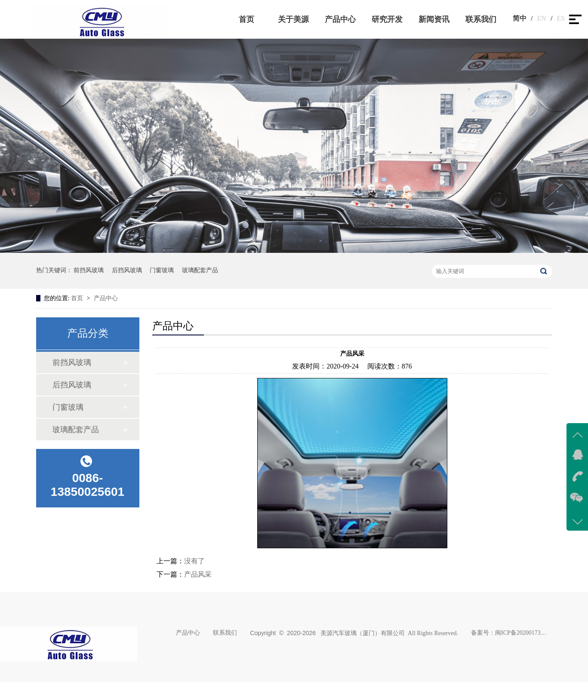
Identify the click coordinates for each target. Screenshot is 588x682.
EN (541, 18)
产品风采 (198, 574)
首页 (246, 19)
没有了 (194, 561)
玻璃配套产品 (200, 270)
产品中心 (340, 19)
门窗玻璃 (162, 270)
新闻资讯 (434, 19)
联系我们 (480, 19)
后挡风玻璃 (127, 270)
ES (561, 18)
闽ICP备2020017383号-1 (521, 633)
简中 (519, 18)
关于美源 (293, 19)
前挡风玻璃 (89, 270)
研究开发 (387, 19)
